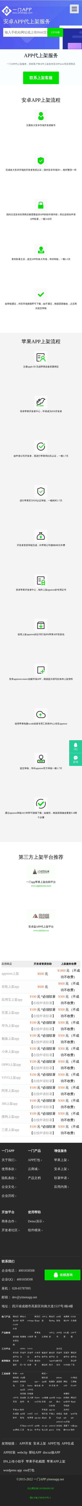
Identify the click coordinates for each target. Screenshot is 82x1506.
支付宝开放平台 (59, 1353)
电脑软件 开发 (52, 1383)
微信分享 (37, 1363)
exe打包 (28, 1470)
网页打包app (37, 1318)
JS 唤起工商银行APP (74, 1381)
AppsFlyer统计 (52, 1363)
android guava (52, 1428)
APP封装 (9, 1452)
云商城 (45, 1337)
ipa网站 (16, 1430)
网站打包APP (16, 1318)
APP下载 (74, 1335)
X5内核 (67, 1365)
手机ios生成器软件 (16, 1414)
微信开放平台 (52, 1355)
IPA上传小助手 (13, 1461)
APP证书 (59, 1335)
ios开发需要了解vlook (67, 1426)
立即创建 (55, 32)
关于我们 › (9, 1160)
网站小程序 (23, 1318)
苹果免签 (37, 1335)
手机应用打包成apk (45, 1414)
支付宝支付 (59, 1363)
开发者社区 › (11, 1230)
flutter (29, 1385)
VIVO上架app (11, 1077)
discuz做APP (51, 1452)
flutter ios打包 (38, 1400)
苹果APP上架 (56, 1461)
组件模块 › (35, 1230)
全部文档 (16, 1343)
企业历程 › (9, 1195)
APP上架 (44, 1318)
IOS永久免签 (74, 1318)
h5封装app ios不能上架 (52, 1412)
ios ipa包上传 (45, 1428)
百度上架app (10, 1012)
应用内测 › (61, 1186)
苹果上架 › (61, 1160)
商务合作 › (9, 1221)
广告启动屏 (30, 1363)
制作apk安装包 (22, 1414)
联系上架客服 (40, 78)
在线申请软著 (42, 1003)
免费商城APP (66, 1318)
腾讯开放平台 (74, 1355)
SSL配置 (66, 1335)
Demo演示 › (36, 1221)
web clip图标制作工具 (23, 1379)
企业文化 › (9, 1186)
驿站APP (35, 1452)
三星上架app (10, 1130)
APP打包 (54, 1443)
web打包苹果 (30, 1416)
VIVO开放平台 (30, 1353)
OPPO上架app (11, 1064)
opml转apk (52, 1400)
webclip (22, 1452)
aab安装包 (58, 1318)
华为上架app (10, 1025)
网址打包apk (74, 1400)
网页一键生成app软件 (45, 1379)
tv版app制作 (74, 1428)
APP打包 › (35, 1160)
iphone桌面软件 (59, 1381)
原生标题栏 (16, 1363)
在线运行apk (59, 1416)
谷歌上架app (10, 986)
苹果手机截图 (35, 1461)
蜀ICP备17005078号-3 (40, 1498)
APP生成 (68, 1443)
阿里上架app (10, 1090)
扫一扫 (23, 1365)
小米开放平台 (37, 1355)
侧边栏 (45, 1365)
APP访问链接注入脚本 (30, 1395)
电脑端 (23, 1337)
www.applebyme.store (41, 886)
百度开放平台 (66, 1355)
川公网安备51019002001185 (40, 1488)
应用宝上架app (12, 999)
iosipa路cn (58, 1400)
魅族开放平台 (45, 1355)
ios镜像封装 (45, 1400)
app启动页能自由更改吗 (23, 1395)
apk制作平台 (37, 1428)
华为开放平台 (16, 1355)
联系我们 (8, 1261)
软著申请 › (61, 1178)
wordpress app (12, 1470)
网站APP (66, 1383)
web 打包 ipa (30, 1428)
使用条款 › (9, 1169)
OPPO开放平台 (23, 1353)
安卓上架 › (61, 1169)
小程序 (30, 1337)
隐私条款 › (9, 1178)
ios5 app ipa (38, 1416)
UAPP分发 (15, 1326)
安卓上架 (39, 1443)
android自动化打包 (59, 1426)
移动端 (16, 1337)
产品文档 (34, 1178)
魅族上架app (10, 1038)
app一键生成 (37, 1383)
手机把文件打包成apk (66, 1412)
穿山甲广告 (74, 1363)
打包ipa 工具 (23, 1428)
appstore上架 (10, 973)
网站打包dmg (52, 1318)
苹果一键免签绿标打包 (16, 1379)
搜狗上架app (10, 1116)
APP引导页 (16, 1400)
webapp (30, 1320)
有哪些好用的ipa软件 (67, 1398)
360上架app (9, 1103)
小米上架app (10, 1051)
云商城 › (33, 1169)
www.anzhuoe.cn (41, 930)
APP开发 (25, 1443)
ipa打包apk (74, 1416)
